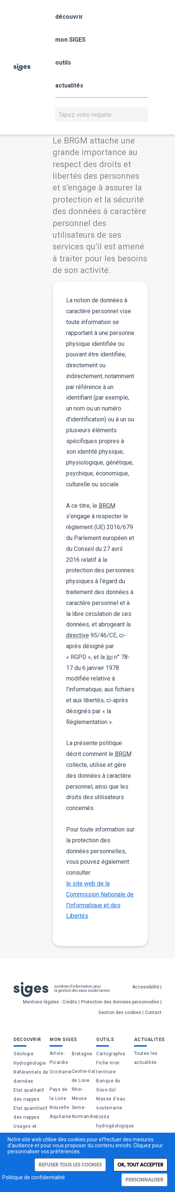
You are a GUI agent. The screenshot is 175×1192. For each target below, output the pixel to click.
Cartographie (110, 1053)
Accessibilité (145, 987)
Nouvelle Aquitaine (60, 1112)
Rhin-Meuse (79, 1094)
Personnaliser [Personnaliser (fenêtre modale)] (144, 1180)
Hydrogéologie (30, 1063)
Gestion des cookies (119, 1012)
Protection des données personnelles (120, 1002)
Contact (153, 1012)
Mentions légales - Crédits (50, 1002)
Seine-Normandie (84, 1112)
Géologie (23, 1053)
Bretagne (82, 1053)
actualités (69, 85)
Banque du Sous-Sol (108, 1085)
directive (77, 635)
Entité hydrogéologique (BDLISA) (115, 1126)
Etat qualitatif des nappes (29, 1095)
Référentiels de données (31, 1077)
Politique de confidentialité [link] (33, 1177)
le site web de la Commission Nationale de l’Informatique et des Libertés (100, 899)
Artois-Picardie (59, 1058)
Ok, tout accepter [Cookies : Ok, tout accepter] (140, 1165)
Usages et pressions (25, 1131)
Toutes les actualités (146, 1058)
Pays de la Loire (59, 1094)
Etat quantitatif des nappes (30, 1113)
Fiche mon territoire (108, 1067)
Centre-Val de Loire (83, 1076)
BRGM (107, 505)
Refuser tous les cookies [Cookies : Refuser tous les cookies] (70, 1165)
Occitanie (61, 1071)
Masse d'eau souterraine (110, 1103)
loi (109, 657)
